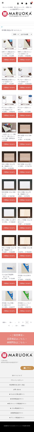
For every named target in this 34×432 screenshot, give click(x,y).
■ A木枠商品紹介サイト (17, 399)
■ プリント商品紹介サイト (17, 417)
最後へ (23, 325)
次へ (17, 325)
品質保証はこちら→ (17, 339)
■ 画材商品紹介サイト (17, 413)
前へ (11, 322)
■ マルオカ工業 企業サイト (17, 394)
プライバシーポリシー (17, 380)
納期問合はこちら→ (17, 342)
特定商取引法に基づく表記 (17, 385)
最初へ (4, 322)
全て (2, 27)
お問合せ (27, 368)
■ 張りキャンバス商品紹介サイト (17, 403)
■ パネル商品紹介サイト (17, 408)
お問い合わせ (17, 389)
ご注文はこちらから (9, 59)
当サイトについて (17, 375)
